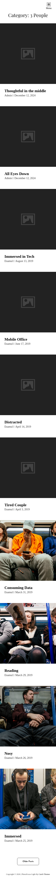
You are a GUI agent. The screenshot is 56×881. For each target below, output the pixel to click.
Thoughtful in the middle (25, 91)
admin (8, 95)
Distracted (13, 422)
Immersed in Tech (19, 256)
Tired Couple (15, 505)
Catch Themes (44, 874)
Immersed (12, 836)
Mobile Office (15, 339)
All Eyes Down (16, 174)
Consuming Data (18, 588)
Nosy (8, 753)
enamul (8, 261)
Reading (11, 670)
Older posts (28, 861)
